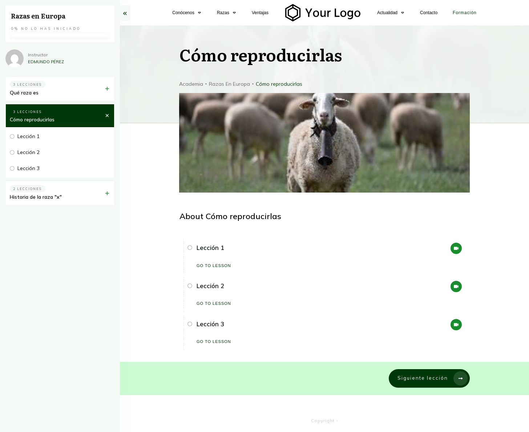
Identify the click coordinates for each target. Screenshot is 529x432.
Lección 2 (210, 286)
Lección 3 (210, 324)
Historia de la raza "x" (36, 197)
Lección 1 (210, 247)
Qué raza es (24, 92)
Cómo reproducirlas (32, 119)
